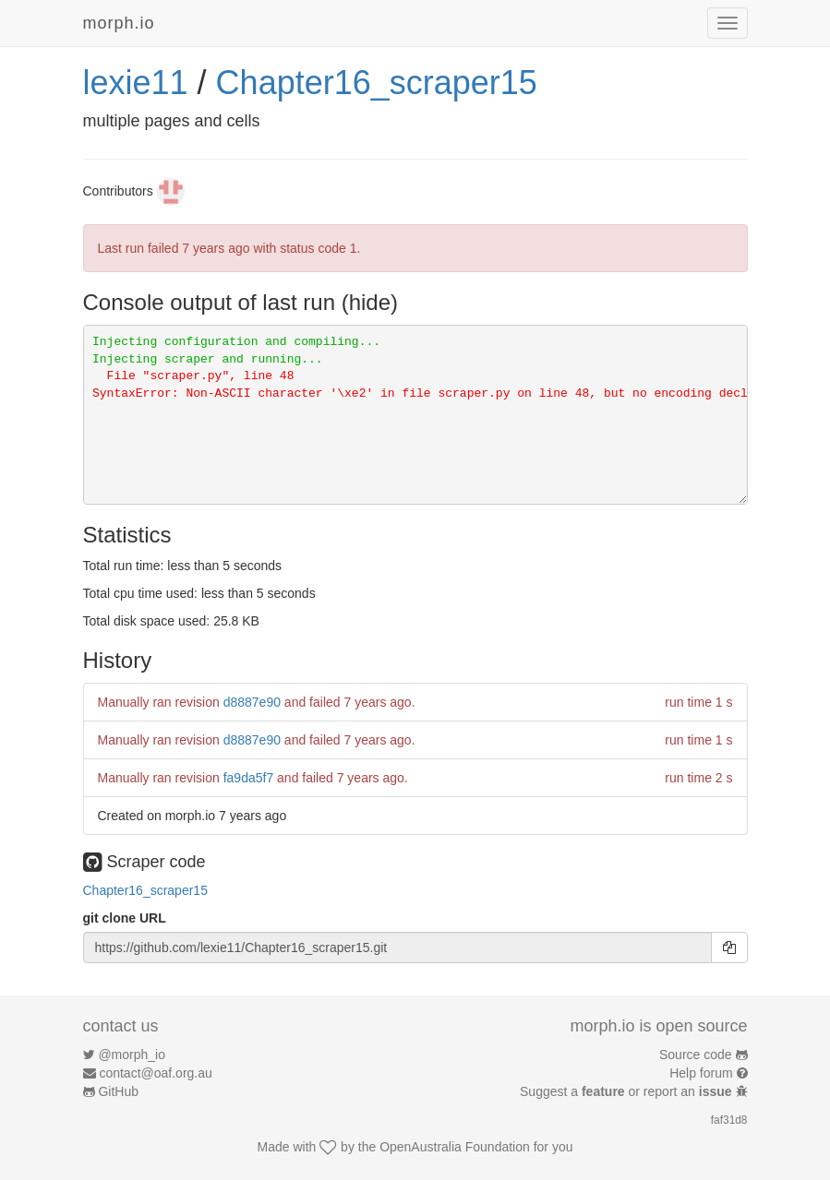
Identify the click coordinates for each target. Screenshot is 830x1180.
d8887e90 (252, 702)
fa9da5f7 (248, 777)
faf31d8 (729, 1120)
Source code (695, 1054)
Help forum (700, 1073)
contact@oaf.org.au (155, 1073)
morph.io (119, 23)
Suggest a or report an (627, 1091)
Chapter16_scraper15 (376, 82)
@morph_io (131, 1054)
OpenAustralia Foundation (454, 1146)
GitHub (118, 1091)
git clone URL (124, 918)
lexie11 (135, 82)
